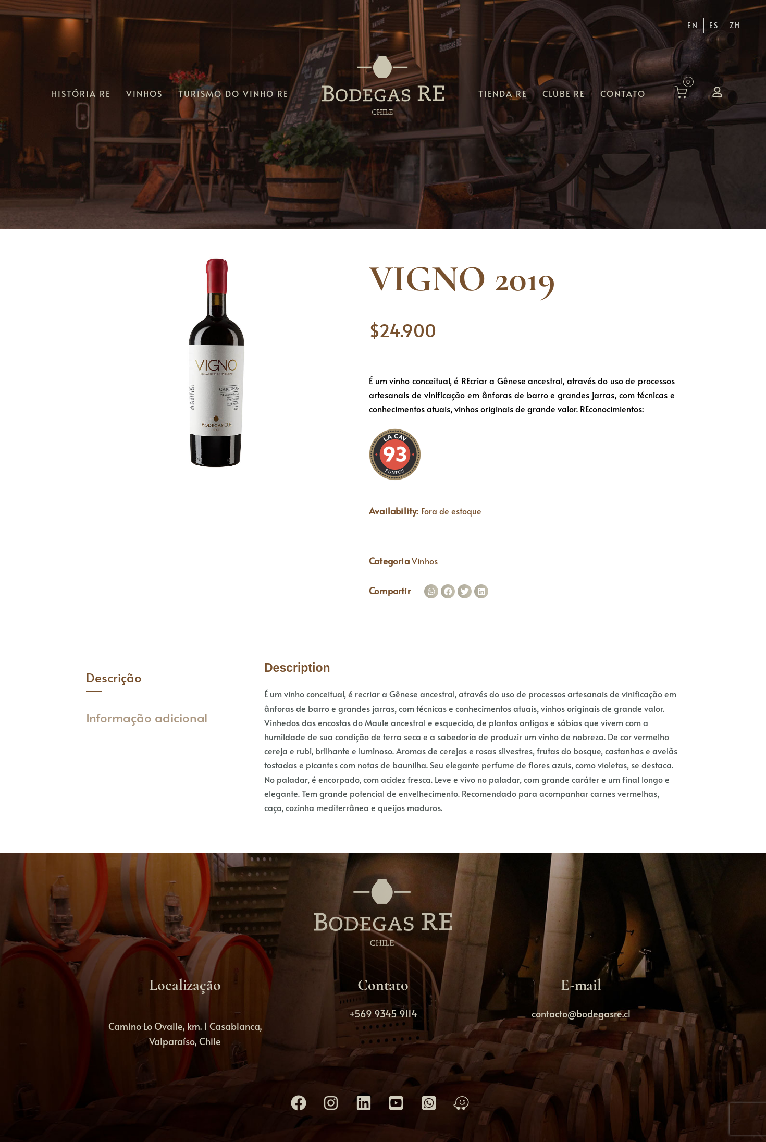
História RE (81, 93)
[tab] (168, 678)
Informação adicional (146, 717)
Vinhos (144, 93)
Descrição (114, 677)
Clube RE (563, 93)
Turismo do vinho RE (233, 93)
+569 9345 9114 (383, 1013)
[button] (431, 591)
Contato (623, 93)
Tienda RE (502, 93)
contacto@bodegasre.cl (581, 1013)
